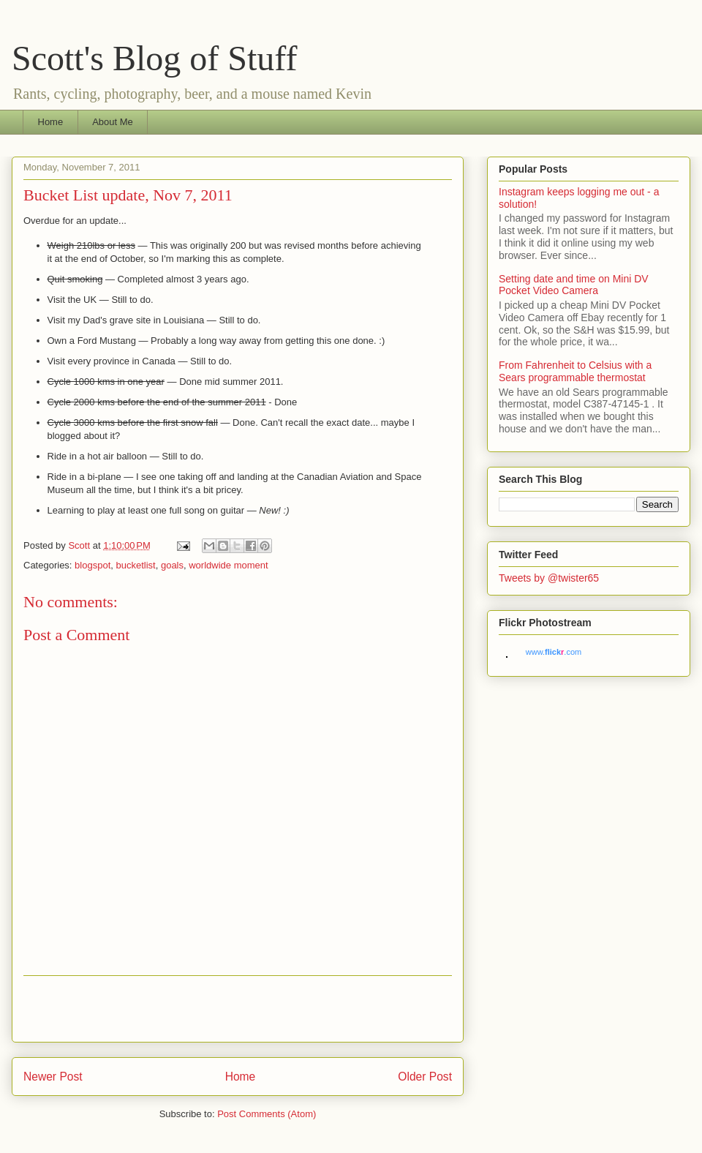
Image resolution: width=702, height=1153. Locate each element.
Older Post (425, 1076)
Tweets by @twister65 (549, 578)
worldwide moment (228, 565)
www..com (553, 651)
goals (172, 565)
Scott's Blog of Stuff (154, 58)
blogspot (92, 565)
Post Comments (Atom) (266, 1113)
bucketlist (135, 565)
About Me (112, 121)
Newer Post (53, 1076)
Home (51, 121)
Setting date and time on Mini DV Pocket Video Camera (574, 285)
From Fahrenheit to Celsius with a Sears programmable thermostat (575, 371)
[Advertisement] (238, 1009)
